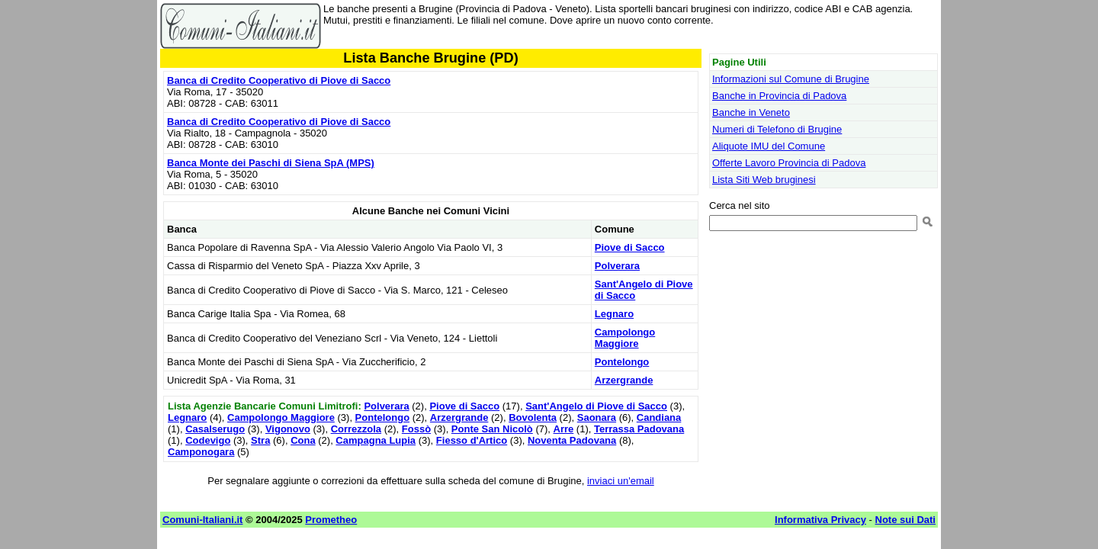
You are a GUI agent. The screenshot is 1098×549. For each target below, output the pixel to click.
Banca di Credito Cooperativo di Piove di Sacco (278, 80)
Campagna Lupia (376, 440)
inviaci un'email (620, 480)
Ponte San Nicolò (492, 429)
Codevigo (207, 440)
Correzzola (356, 429)
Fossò (416, 429)
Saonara (596, 417)
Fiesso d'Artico (471, 440)
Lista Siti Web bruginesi (764, 179)
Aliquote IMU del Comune (768, 146)
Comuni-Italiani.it (202, 519)
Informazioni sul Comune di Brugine (790, 79)
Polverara (617, 265)
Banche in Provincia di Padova (779, 95)
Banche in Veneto (751, 112)
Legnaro (614, 313)
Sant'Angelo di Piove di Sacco (596, 406)
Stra (260, 440)
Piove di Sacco (630, 247)
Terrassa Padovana (639, 429)
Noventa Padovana (572, 440)
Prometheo (331, 519)
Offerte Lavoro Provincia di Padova (788, 163)
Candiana (659, 417)
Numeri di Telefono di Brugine (777, 129)
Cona (303, 440)
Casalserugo (215, 429)
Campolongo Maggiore (625, 337)
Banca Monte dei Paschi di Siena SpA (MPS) (270, 163)
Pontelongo (622, 362)
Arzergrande (624, 380)
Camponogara (201, 452)
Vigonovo (287, 429)
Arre (564, 429)
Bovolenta (533, 417)
